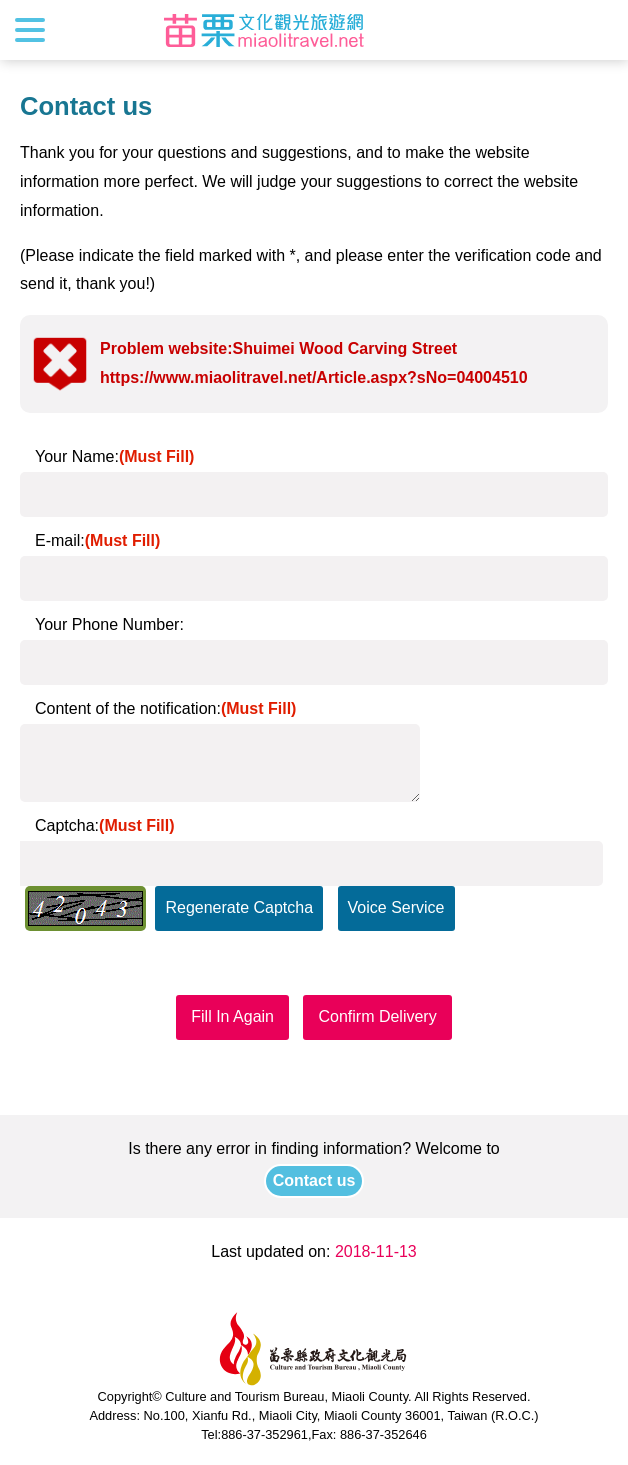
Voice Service (396, 907)
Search (595, 30)
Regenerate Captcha (239, 907)
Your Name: (114, 456)
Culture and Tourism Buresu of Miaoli (264, 30)
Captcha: (105, 825)
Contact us (314, 1180)
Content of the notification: (165, 708)
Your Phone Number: (109, 624)
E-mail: (97, 540)
